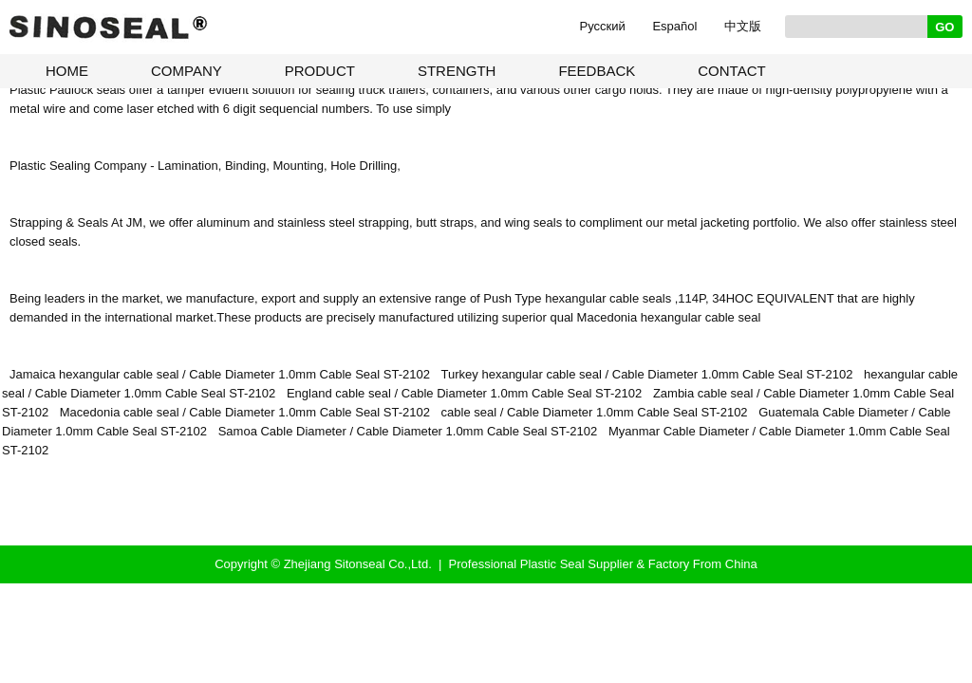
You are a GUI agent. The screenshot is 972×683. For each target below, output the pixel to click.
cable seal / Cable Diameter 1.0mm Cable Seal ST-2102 (594, 412)
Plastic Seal (552, 564)
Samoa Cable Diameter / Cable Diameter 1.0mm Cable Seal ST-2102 (408, 431)
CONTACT (731, 71)
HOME (67, 71)
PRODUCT (320, 71)
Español (674, 26)
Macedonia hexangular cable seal (669, 317)
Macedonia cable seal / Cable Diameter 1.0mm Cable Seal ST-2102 (245, 412)
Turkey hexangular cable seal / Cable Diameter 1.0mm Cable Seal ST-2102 (647, 374)
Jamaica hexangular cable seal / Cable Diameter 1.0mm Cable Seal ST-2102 (219, 374)
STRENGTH (457, 71)
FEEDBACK (596, 71)
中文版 (742, 26)
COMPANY (186, 71)
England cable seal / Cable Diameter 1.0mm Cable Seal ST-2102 (464, 393)
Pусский (603, 26)
